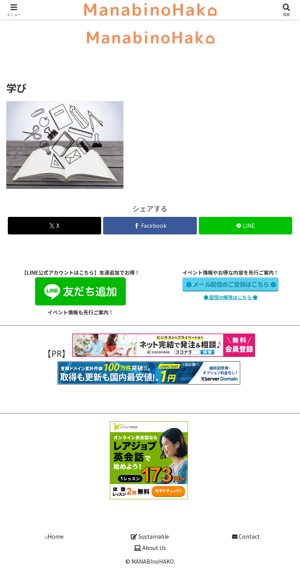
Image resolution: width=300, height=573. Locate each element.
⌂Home (54, 536)
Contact (246, 536)
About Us (150, 548)
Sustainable (150, 536)
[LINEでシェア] (245, 225)
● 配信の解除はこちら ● (230, 297)
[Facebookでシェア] (149, 225)
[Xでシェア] (54, 225)
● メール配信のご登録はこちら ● (231, 284)
